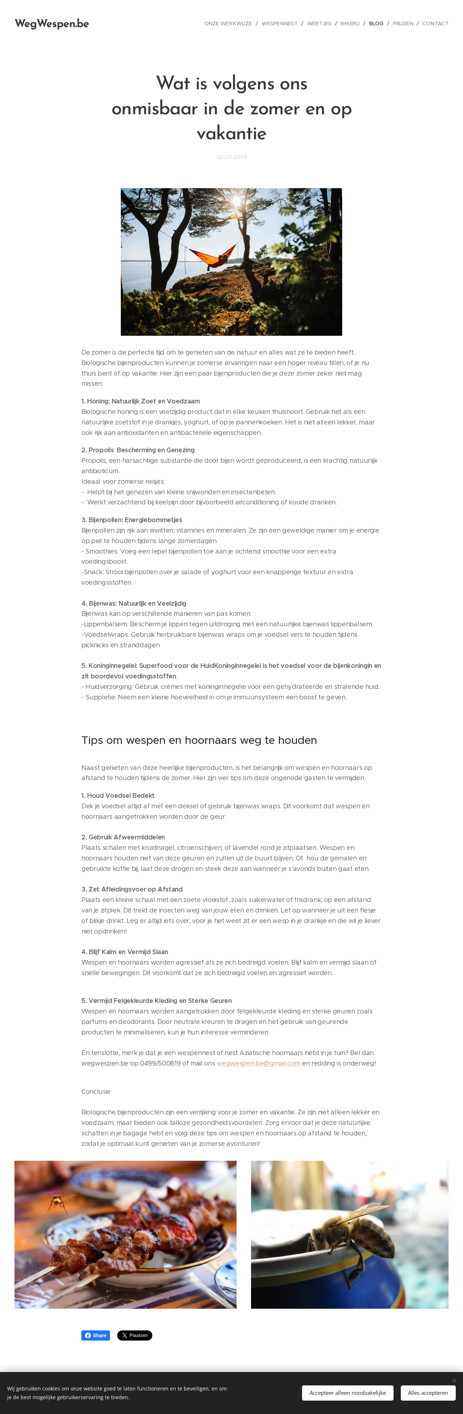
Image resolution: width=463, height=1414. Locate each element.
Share (95, 1335)
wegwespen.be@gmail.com (258, 1063)
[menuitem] (234, 23)
